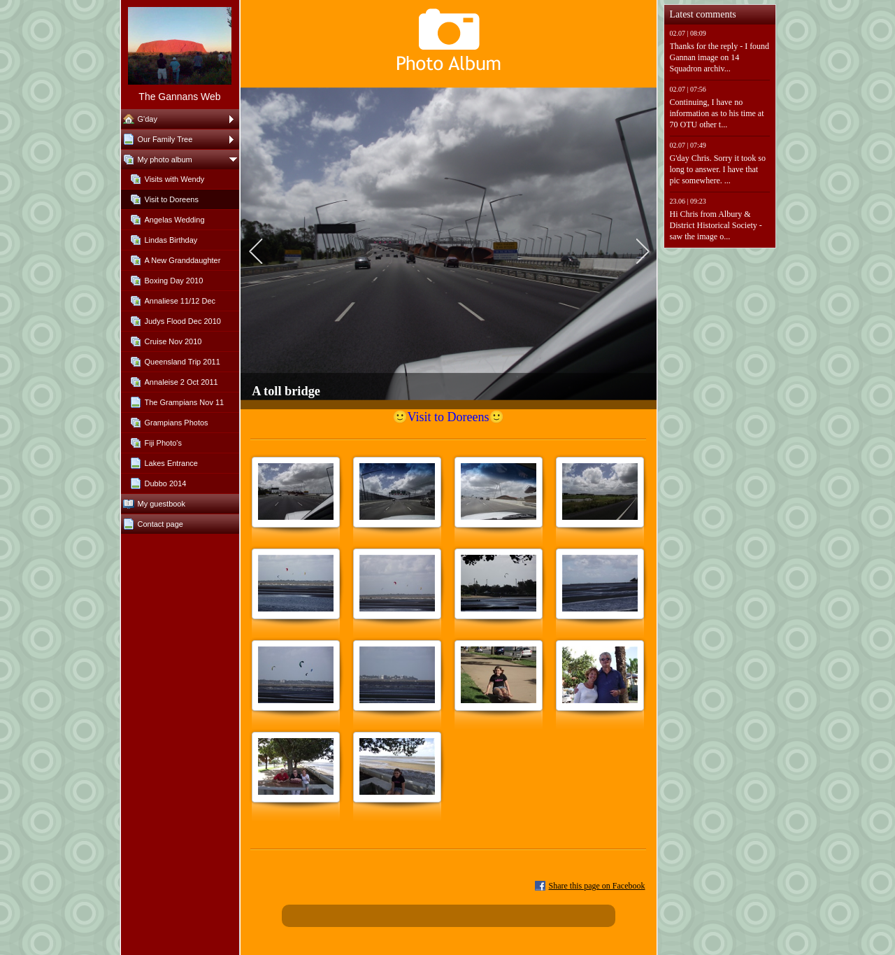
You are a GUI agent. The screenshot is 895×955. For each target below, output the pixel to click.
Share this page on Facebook (597, 886)
